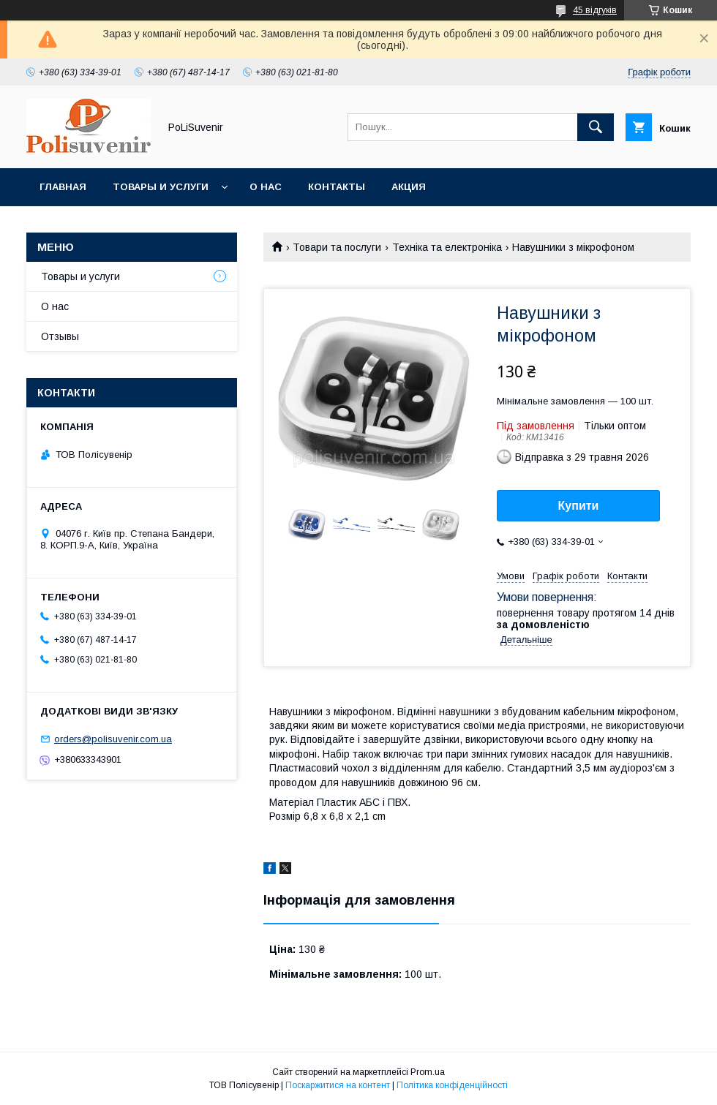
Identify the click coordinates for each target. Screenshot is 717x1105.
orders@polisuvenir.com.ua (113, 738)
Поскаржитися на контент (337, 1085)
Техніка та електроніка (447, 247)
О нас (265, 186)
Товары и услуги (161, 186)
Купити (578, 505)
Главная (63, 186)
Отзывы (60, 336)
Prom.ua (427, 1072)
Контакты (336, 186)
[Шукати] (595, 127)
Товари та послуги (337, 247)
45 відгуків (595, 10)
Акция (408, 186)
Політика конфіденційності (452, 1085)
